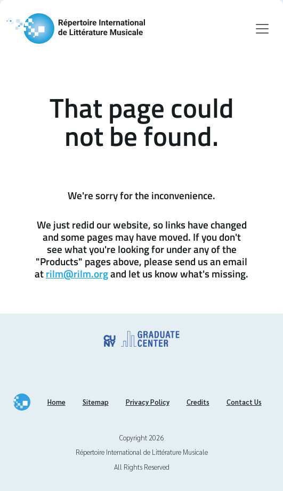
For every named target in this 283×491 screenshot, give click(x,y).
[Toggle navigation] (262, 29)
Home (56, 401)
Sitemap (96, 401)
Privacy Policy (147, 401)
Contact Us (244, 401)
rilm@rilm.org (77, 273)
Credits (198, 401)
